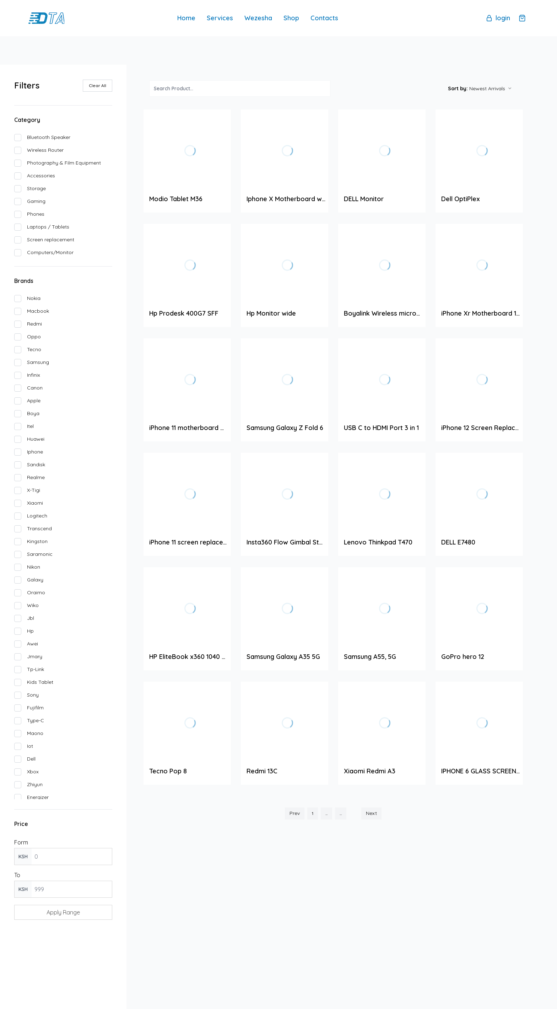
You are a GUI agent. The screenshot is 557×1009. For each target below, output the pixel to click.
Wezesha (258, 18)
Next (371, 813)
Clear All (97, 85)
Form (21, 842)
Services (220, 18)
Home (186, 18)
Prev (295, 813)
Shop (291, 18)
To (17, 875)
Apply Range (63, 912)
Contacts (324, 18)
